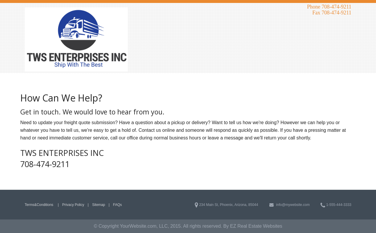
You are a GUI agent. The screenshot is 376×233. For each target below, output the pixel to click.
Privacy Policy (73, 205)
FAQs (117, 205)
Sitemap (98, 205)
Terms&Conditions (39, 205)
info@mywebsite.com (289, 205)
